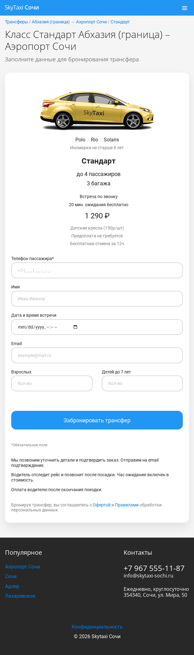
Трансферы (16, 2)
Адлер (12, 567)
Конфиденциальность (97, 607)
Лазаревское (20, 577)
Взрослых (51, 361)
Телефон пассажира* (97, 248)
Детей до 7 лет (142, 361)
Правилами (127, 485)
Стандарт (120, 2)
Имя (97, 276)
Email (97, 333)
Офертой (102, 485)
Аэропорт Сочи (91, 2)
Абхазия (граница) (51, 2)
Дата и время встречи (97, 304)
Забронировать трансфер (97, 401)
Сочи (11, 557)
